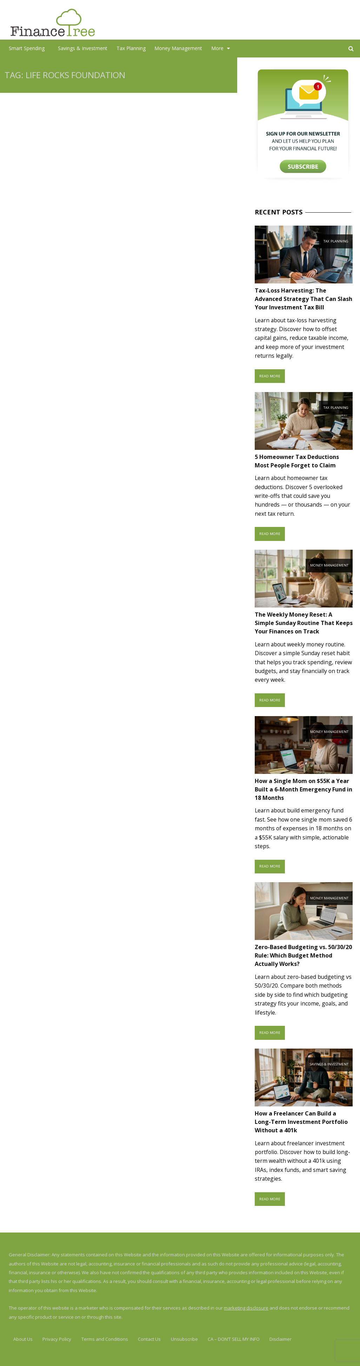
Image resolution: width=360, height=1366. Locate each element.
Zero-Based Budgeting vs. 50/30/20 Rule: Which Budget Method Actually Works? (303, 955)
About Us (23, 1339)
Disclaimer (280, 1339)
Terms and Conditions (104, 1339)
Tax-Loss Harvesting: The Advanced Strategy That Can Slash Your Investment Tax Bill (303, 299)
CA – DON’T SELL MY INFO (234, 1339)
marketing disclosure (246, 1308)
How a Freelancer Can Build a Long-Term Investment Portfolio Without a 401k (301, 1122)
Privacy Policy (56, 1339)
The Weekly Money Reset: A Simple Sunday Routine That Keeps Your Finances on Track (304, 623)
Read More (269, 376)
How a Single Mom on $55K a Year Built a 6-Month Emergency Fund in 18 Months (303, 789)
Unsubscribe (184, 1339)
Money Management (178, 48)
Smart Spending (27, 48)
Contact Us (149, 1339)
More (217, 48)
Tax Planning (131, 48)
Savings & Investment (82, 48)
